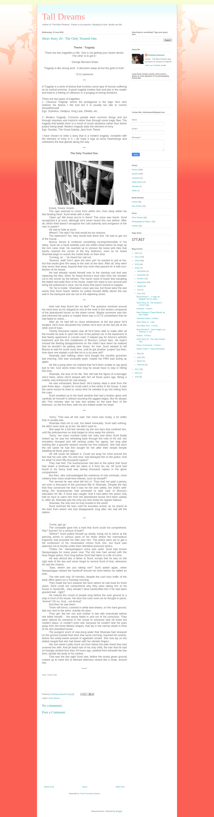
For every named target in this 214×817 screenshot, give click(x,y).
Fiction (134, 202)
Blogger (119, 811)
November (141, 275)
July (139, 290)
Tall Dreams (63, 16)
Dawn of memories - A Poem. (149, 345)
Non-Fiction (136, 206)
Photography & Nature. (141, 221)
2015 (137, 377)
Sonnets (135, 186)
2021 (137, 257)
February (141, 365)
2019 (137, 264)
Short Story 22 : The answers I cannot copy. (149, 304)
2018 (137, 268)
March (140, 361)
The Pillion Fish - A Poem (147, 326)
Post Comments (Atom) (90, 793)
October (140, 279)
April (139, 357)
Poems (135, 170)
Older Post (120, 787)
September (142, 282)
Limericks (136, 178)
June (139, 293)
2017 (137, 369)
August (140, 286)
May (139, 353)
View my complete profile (155, 65)
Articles (135, 226)
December (141, 271)
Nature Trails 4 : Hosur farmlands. (151, 349)
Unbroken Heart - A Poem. (148, 318)
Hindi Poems (137, 182)
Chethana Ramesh (156, 55)
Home (84, 787)
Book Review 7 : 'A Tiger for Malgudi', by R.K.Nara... (148, 298)
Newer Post (49, 787)
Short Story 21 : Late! (146, 322)
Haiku (134, 190)
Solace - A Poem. (144, 335)
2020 (137, 261)
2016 (137, 373)
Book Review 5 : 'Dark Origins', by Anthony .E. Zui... (151, 330)
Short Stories (54, 698)
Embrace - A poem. (145, 308)
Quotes (135, 174)
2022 (137, 253)
